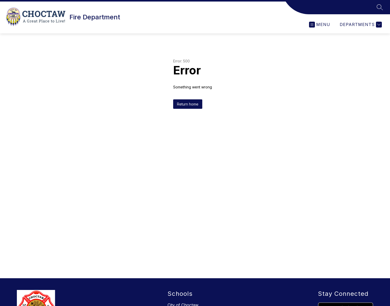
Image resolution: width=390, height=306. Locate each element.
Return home (187, 104)
